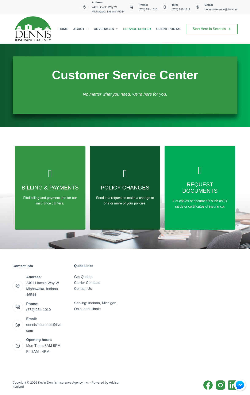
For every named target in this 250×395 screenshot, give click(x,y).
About (81, 28)
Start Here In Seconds (212, 29)
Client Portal (168, 29)
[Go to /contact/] (125, 187)
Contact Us (83, 289)
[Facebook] (208, 385)
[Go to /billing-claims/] (50, 187)
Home (63, 29)
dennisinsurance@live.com (221, 9)
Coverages (107, 28)
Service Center (137, 29)
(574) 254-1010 (148, 9)
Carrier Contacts (87, 283)
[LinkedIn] (233, 385)
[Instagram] (220, 385)
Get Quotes (83, 277)
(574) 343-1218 (181, 9)
